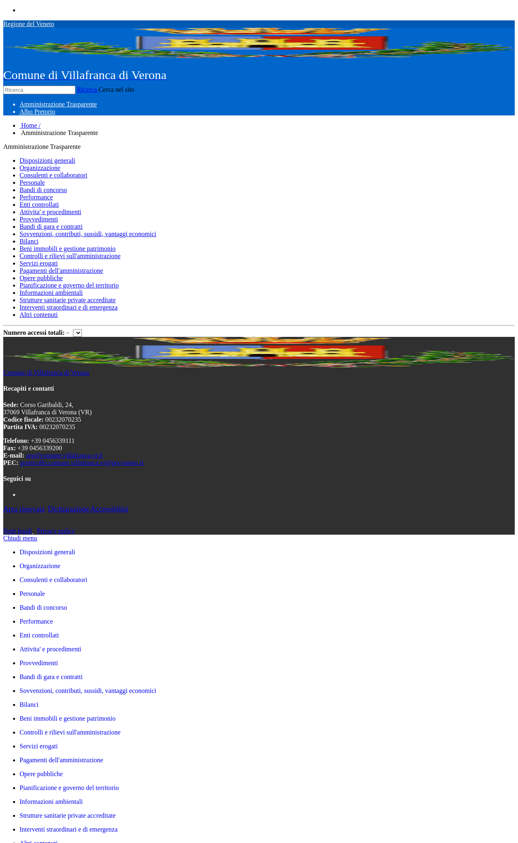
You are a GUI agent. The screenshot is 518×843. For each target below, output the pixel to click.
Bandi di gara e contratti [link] (51, 676)
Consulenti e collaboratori (53, 175)
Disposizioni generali (47, 160)
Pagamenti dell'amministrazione (61, 270)
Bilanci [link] (29, 704)
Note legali (17, 530)
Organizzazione (40, 167)
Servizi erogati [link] (39, 746)
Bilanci (29, 241)
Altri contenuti (39, 314)
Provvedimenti (39, 219)
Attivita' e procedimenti (50, 211)
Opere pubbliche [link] (41, 773)
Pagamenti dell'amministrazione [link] (61, 760)
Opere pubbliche (41, 277)
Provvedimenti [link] (39, 662)
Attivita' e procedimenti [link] (50, 649)
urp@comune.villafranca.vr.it (64, 455)
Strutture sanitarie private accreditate (68, 299)
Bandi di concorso (43, 189)
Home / (30, 125)
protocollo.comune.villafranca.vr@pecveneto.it (81, 462)
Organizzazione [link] (40, 565)
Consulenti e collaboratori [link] (53, 579)
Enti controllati (39, 204)
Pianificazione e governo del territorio (69, 285)
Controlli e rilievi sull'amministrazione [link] (70, 732)
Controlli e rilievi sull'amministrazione (70, 255)
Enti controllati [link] (39, 635)
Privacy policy (56, 530)
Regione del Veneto (28, 23)
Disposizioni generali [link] (47, 552)
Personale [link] (32, 593)
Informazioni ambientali (51, 292)
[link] (267, 607)
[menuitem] (58, 104)
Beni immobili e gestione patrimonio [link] (68, 718)
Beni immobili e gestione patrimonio (68, 248)
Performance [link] (36, 621)
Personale (32, 182)
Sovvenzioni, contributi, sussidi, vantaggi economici (88, 233)
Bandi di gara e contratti (51, 226)
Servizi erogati (39, 263)
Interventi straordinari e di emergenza (68, 307)
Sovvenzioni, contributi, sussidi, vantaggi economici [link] (88, 690)
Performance (36, 197)
